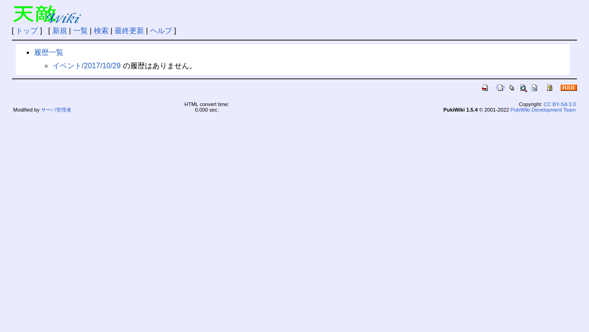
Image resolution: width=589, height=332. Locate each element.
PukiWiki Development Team (543, 110)
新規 (59, 31)
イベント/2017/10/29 (86, 66)
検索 (101, 31)
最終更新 (129, 31)
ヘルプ (161, 31)
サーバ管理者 (56, 110)
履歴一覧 (49, 52)
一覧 (80, 31)
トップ (27, 31)
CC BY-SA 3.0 (560, 104)
